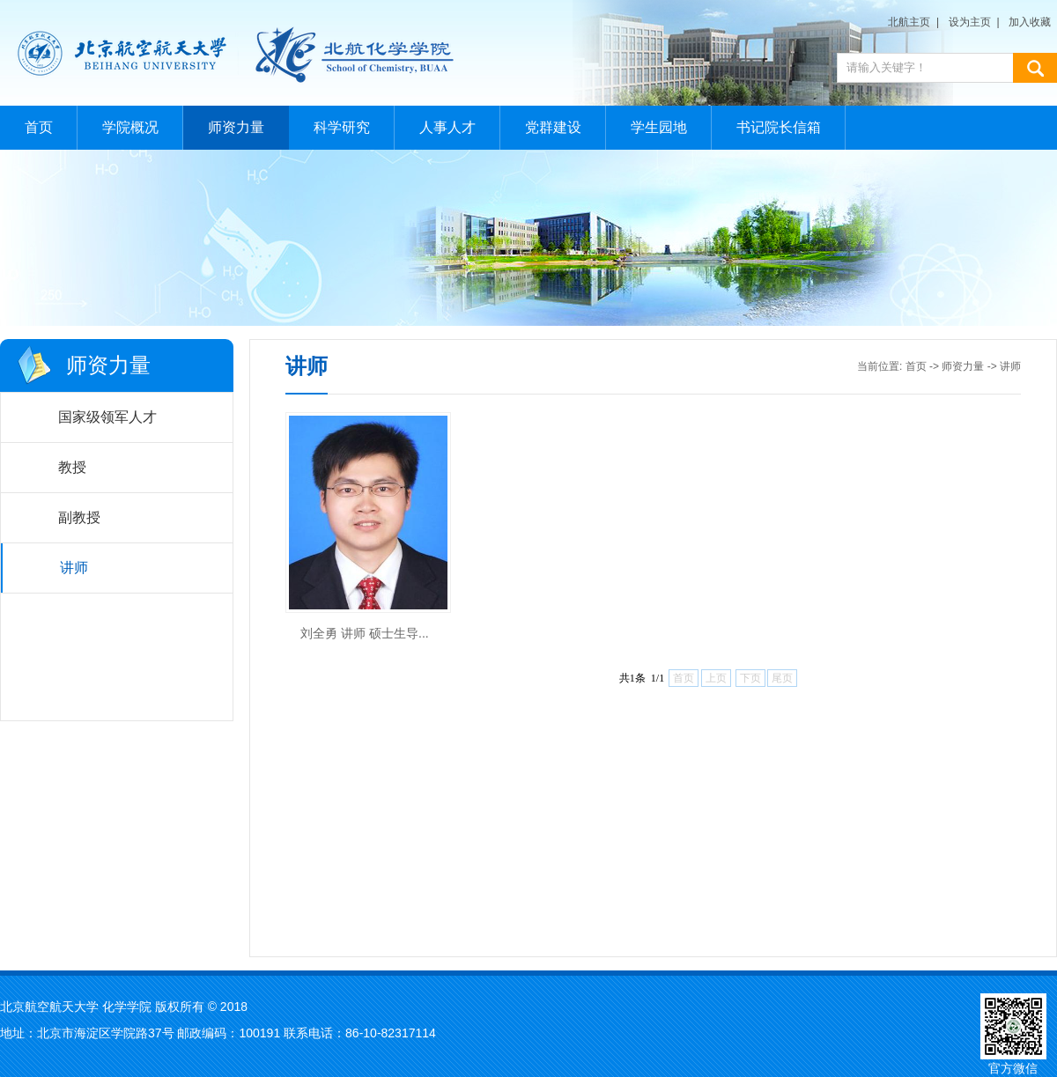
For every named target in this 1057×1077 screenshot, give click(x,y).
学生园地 (659, 127)
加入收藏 (1030, 22)
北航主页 (909, 22)
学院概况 (130, 127)
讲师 (74, 567)
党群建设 (553, 127)
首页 (39, 127)
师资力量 (236, 127)
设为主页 (970, 22)
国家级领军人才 (107, 416)
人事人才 (447, 127)
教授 (72, 467)
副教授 (79, 517)
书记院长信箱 (778, 127)
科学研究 (342, 127)
